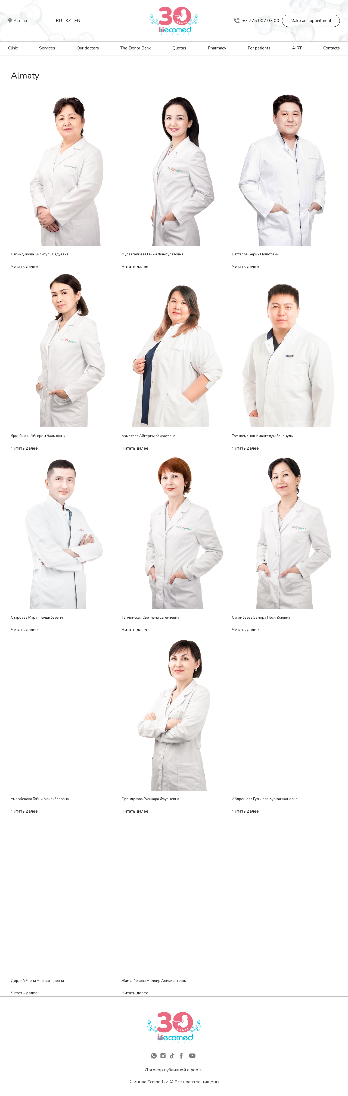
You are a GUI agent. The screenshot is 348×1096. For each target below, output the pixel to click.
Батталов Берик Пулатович (255, 254)
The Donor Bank (135, 48)
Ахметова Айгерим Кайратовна (149, 436)
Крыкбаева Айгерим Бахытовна (38, 435)
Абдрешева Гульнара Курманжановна (264, 799)
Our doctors (88, 48)
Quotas (179, 48)
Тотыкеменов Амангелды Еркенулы (262, 436)
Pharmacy (217, 48)
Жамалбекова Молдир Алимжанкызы (154, 980)
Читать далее (24, 267)
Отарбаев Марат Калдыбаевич (37, 617)
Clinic (13, 48)
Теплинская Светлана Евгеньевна (150, 617)
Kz (68, 21)
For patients (259, 48)
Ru (59, 21)
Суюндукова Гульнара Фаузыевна (150, 799)
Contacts (331, 48)
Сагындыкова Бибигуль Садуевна (40, 254)
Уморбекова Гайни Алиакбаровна (40, 799)
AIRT (297, 48)
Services (47, 48)
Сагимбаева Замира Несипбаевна (261, 617)
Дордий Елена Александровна (37, 980)
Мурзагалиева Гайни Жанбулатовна (152, 254)
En (77, 21)
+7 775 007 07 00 (256, 21)
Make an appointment (310, 21)
